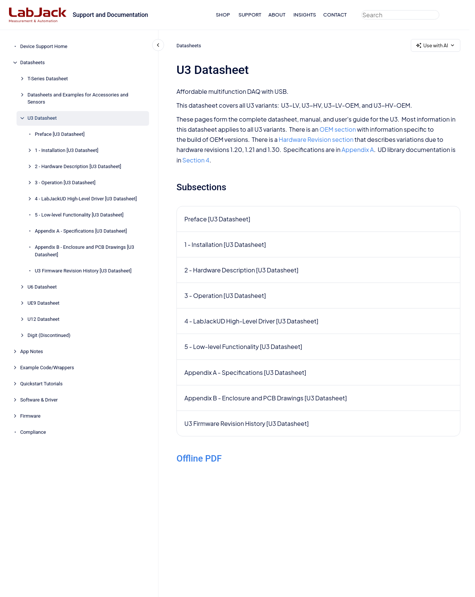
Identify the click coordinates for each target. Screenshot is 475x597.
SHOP (223, 15)
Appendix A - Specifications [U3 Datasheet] (81, 231)
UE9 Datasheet (43, 303)
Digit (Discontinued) (48, 335)
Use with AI (435, 45)
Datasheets (32, 62)
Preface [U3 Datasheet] (59, 134)
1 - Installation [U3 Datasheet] (66, 150)
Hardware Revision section (316, 139)
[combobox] (400, 15)
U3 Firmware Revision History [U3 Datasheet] (83, 271)
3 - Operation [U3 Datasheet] (65, 182)
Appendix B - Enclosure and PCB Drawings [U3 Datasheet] (84, 250)
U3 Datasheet (42, 118)
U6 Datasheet (42, 287)
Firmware (30, 416)
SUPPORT (249, 15)
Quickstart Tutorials (41, 383)
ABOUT (276, 15)
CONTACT (335, 15)
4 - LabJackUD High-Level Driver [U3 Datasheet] (86, 199)
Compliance (33, 432)
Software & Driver (39, 400)
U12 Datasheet (43, 319)
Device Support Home (44, 46)
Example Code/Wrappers (47, 367)
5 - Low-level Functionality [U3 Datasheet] (79, 215)
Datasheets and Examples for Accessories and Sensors (77, 98)
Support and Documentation (110, 14)
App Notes (31, 351)
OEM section (337, 129)
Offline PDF (199, 458)
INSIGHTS (304, 15)
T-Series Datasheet (47, 78)
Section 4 (195, 160)
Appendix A (357, 149)
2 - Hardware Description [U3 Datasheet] (78, 166)
